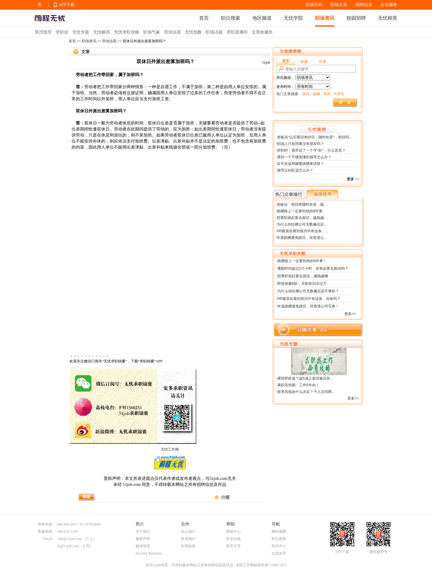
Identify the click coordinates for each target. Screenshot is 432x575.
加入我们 (188, 531)
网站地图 (279, 531)
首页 (204, 18)
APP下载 (67, 4)
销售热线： (47, 524)
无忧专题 (80, 32)
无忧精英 (387, 18)
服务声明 (143, 539)
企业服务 (388, 4)
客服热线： (47, 531)
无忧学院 (293, 18)
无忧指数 (193, 32)
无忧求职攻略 (126, 32)
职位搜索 (230, 18)
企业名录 (279, 553)
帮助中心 (233, 531)
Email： (50, 539)
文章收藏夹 (262, 32)
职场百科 (314, 4)
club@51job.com (69, 539)
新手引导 (233, 546)
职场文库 (338, 4)
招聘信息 (364, 4)
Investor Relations (149, 553)
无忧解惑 (101, 32)
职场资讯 (324, 18)
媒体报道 (143, 546)
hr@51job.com (68, 546)
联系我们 (188, 539)
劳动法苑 (172, 32)
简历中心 (279, 546)
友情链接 (188, 546)
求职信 (62, 32)
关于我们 (143, 531)
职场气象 (151, 32)
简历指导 (43, 32)
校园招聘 (356, 18)
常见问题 (233, 539)
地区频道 (262, 18)
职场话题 (214, 32)
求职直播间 (237, 32)
